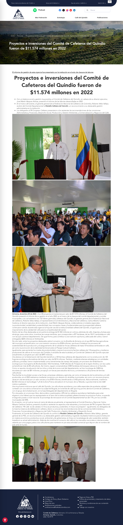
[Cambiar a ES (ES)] (110, 1)
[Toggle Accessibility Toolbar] (5, 520)
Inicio (13, 36)
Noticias (20, 36)
